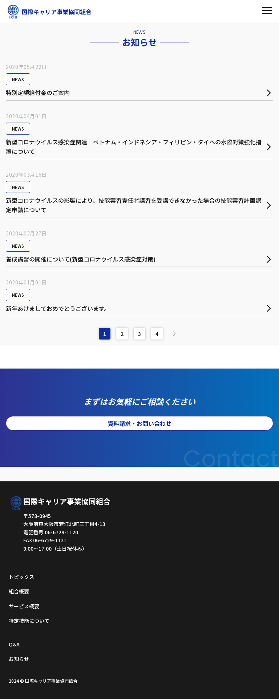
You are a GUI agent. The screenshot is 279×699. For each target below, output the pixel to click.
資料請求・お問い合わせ (139, 423)
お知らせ (19, 658)
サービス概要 (24, 606)
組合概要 (19, 591)
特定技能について (29, 620)
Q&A (14, 644)
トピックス (21, 576)
